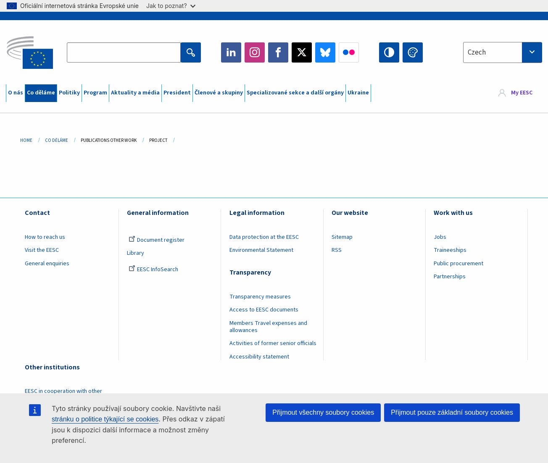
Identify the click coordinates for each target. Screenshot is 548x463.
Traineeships (450, 250)
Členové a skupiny (219, 93)
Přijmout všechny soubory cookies (323, 412)
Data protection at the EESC (264, 237)
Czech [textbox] (477, 52)
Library (135, 253)
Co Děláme (56, 140)
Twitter (302, 52)
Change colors (413, 52)
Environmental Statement (261, 250)
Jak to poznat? (170, 5)
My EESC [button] (521, 93)
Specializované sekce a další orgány (295, 93)
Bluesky (325, 52)
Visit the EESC (42, 250)
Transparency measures (260, 297)
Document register (156, 240)
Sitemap (342, 237)
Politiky (69, 93)
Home (26, 140)
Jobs (440, 237)
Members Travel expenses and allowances (268, 327)
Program (95, 93)
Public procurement (458, 263)
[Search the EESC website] (124, 52)
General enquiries (47, 263)
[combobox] (502, 52)
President (177, 93)
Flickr (349, 52)
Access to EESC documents (263, 310)
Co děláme (41, 93)
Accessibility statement (259, 357)
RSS (337, 250)
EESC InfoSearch (153, 269)
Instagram (255, 52)
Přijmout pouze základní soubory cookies (452, 412)
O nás (15, 93)
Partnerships (450, 276)
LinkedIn (231, 52)
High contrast (389, 52)
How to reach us (45, 237)
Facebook (278, 52)
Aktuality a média (135, 93)
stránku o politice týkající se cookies (105, 419)
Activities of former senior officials (272, 343)
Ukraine (358, 93)
